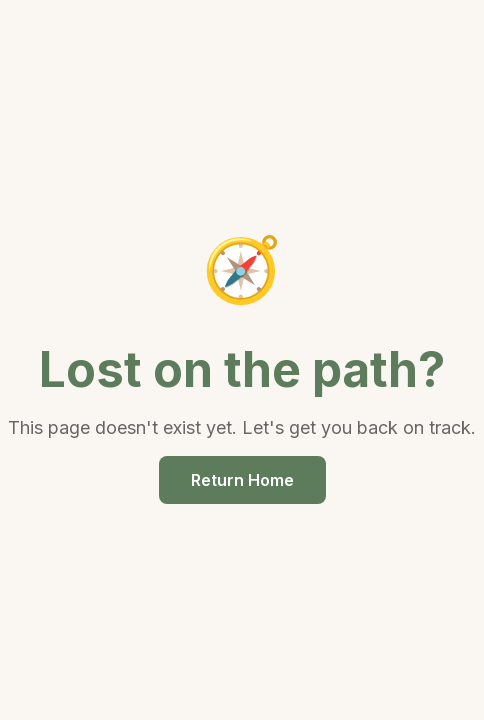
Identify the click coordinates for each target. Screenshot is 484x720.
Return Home (242, 480)
